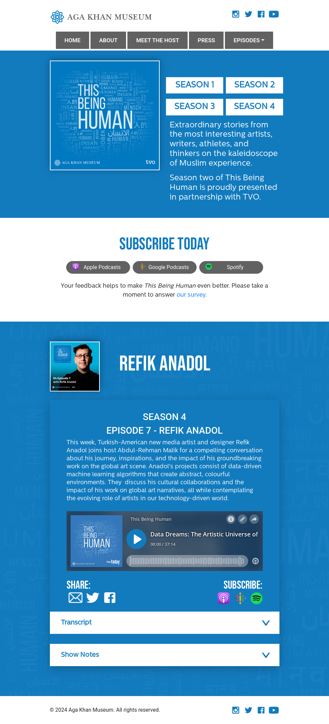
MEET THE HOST (157, 40)
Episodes (247, 40)
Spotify (224, 267)
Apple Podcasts (96, 267)
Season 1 (194, 85)
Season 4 (254, 107)
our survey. (192, 295)
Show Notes (80, 655)
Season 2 (254, 85)
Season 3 (194, 107)
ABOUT (108, 40)
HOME (73, 40)
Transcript (76, 623)
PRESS (206, 40)
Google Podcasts (163, 267)
